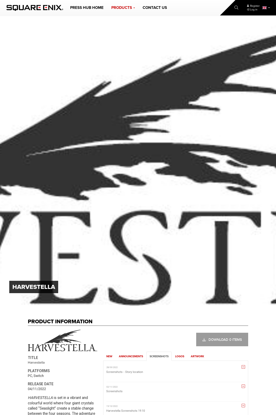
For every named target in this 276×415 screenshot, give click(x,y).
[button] (123, 8)
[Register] (253, 6)
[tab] (109, 356)
